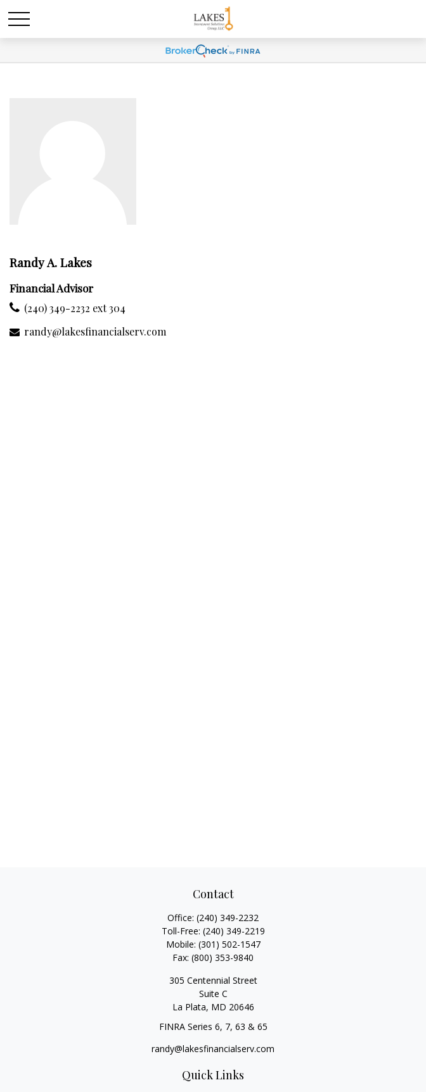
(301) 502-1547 (229, 944)
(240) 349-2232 (228, 918)
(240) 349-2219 (234, 931)
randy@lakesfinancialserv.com (95, 331)
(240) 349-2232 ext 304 (75, 308)
